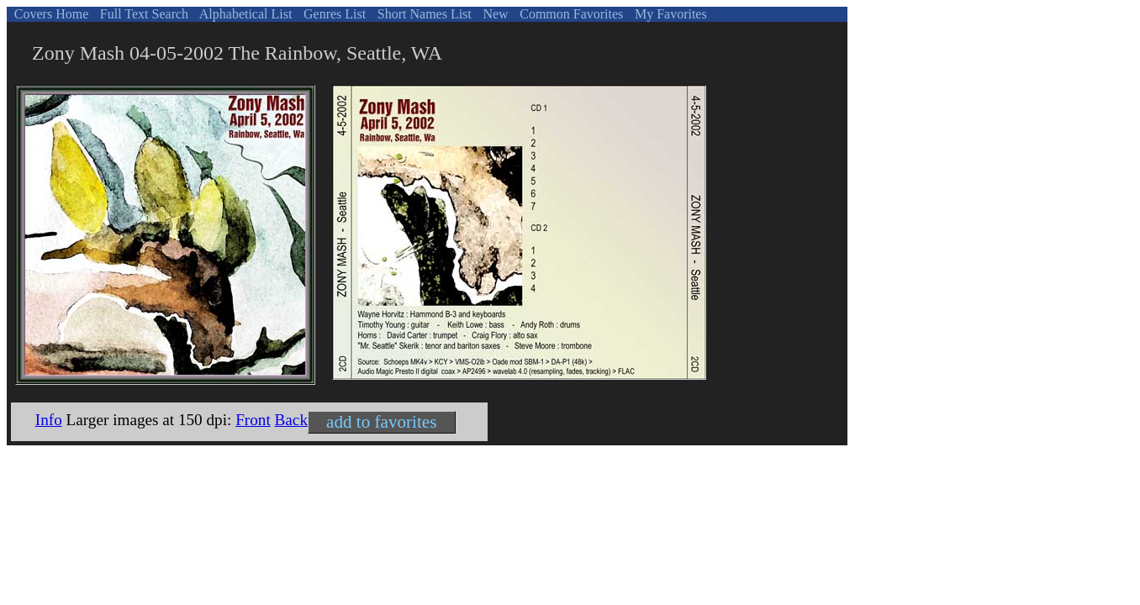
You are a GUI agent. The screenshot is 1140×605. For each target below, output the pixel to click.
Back (291, 420)
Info (48, 420)
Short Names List (423, 14)
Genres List (333, 14)
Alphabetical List (245, 14)
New (493, 14)
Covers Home (49, 14)
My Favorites (669, 14)
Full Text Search (142, 14)
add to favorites (381, 422)
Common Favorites (569, 14)
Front (253, 420)
